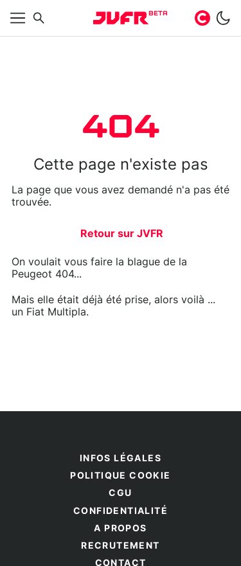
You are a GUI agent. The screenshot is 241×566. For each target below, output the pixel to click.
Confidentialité (120, 511)
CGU (120, 493)
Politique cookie (120, 476)
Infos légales (120, 458)
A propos (120, 528)
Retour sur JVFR (121, 234)
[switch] (223, 18)
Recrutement (120, 546)
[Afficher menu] (18, 18)
